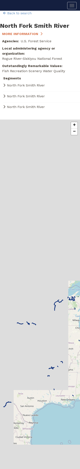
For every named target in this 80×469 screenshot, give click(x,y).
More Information (20, 34)
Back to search (17, 13)
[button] (74, 125)
